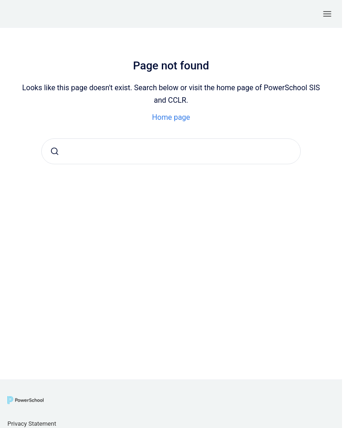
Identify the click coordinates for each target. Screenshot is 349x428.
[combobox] (171, 151)
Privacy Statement (31, 423)
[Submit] (54, 151)
